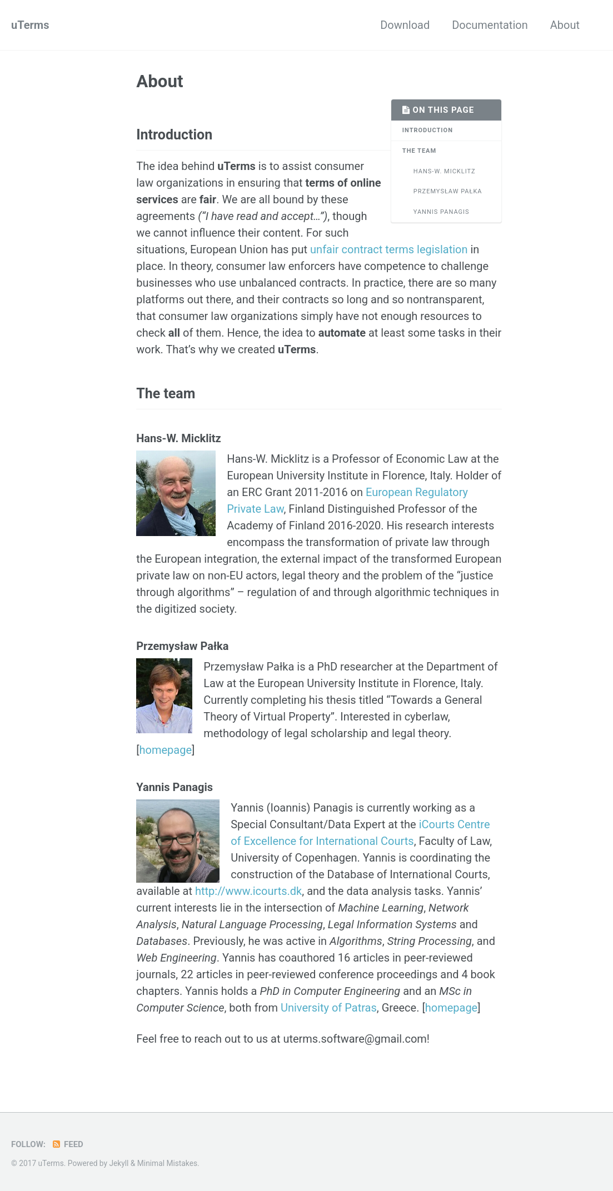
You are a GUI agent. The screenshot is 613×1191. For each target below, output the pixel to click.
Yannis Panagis (441, 212)
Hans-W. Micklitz (444, 171)
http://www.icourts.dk (248, 891)
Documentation (490, 25)
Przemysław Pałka (447, 191)
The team (419, 150)
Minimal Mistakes (167, 1163)
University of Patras (329, 1007)
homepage (165, 750)
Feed (67, 1144)
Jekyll (118, 1163)
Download (405, 25)
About (565, 25)
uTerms (30, 25)
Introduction (427, 130)
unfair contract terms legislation (388, 249)
